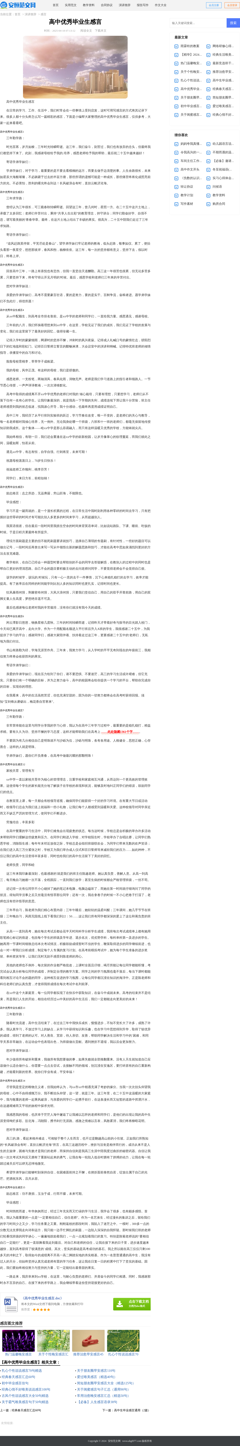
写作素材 (187, 203)
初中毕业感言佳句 (15, 1383)
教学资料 (89, 5)
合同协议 (107, 5)
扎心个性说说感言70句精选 (22, 1370)
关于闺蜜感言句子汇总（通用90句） (104, 1389)
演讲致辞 (125, 5)
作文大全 (161, 5)
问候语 (217, 186)
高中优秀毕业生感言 (195, 89)
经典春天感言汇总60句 (18, 1377)
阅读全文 (86, 30)
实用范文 (71, 5)
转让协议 (187, 186)
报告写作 (143, 5)
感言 (43, 14)
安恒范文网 (114, 1441)
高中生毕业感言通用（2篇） (132, 1410)
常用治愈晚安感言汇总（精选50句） (104, 1395)
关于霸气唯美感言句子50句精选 (25, 1402)
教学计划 (187, 195)
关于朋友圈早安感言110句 (96, 1370)
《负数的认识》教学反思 (198, 178)
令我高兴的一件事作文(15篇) (200, 152)
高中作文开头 (190, 169)
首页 (56, 5)
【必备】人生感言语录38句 (97, 1402)
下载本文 (101, 30)
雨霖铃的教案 (190, 46)
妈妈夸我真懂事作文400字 (199, 143)
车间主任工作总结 (193, 161)
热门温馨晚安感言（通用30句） (203, 63)
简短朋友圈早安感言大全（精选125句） (106, 1383)
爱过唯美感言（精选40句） (97, 1377)
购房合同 (219, 203)
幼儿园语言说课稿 (225, 143)
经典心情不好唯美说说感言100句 (26, 1389)
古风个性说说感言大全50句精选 (25, 1395)
